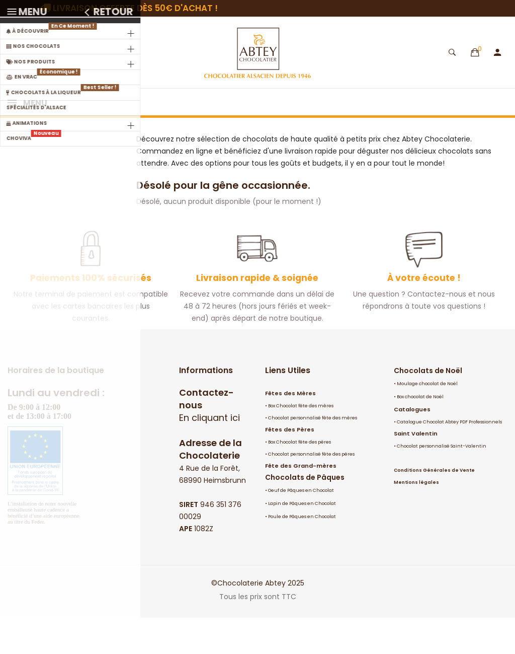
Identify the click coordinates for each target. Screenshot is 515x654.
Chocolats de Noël (428, 407)
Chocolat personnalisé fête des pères (311, 490)
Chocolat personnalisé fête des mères (312, 454)
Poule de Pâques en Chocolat (302, 553)
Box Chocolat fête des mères (300, 442)
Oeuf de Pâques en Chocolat (301, 527)
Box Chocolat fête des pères (299, 478)
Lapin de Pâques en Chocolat (302, 540)
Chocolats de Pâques (305, 513)
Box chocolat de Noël (420, 433)
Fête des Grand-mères (300, 502)
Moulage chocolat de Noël (427, 420)
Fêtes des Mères (290, 429)
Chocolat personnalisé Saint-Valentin (441, 482)
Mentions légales (416, 519)
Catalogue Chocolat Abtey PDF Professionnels (449, 458)
